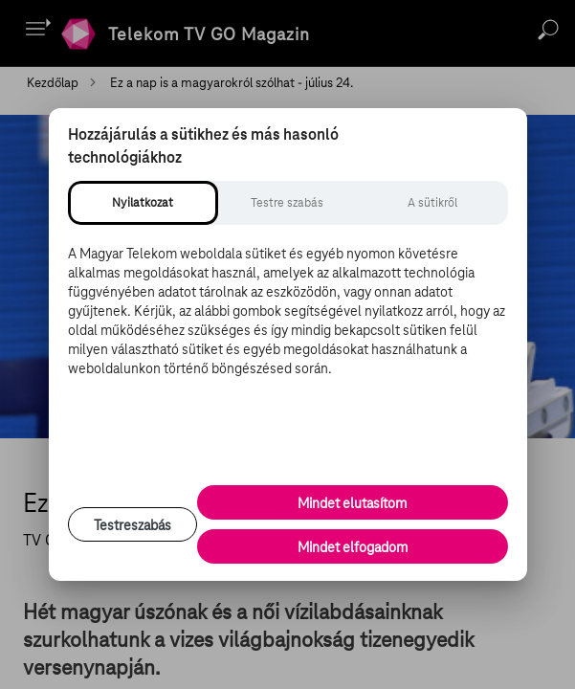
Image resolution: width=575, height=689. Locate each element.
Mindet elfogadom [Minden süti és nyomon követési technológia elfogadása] (353, 547)
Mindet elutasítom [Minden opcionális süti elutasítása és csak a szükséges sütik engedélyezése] (352, 503)
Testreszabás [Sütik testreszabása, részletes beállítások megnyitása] (132, 525)
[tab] (143, 203)
